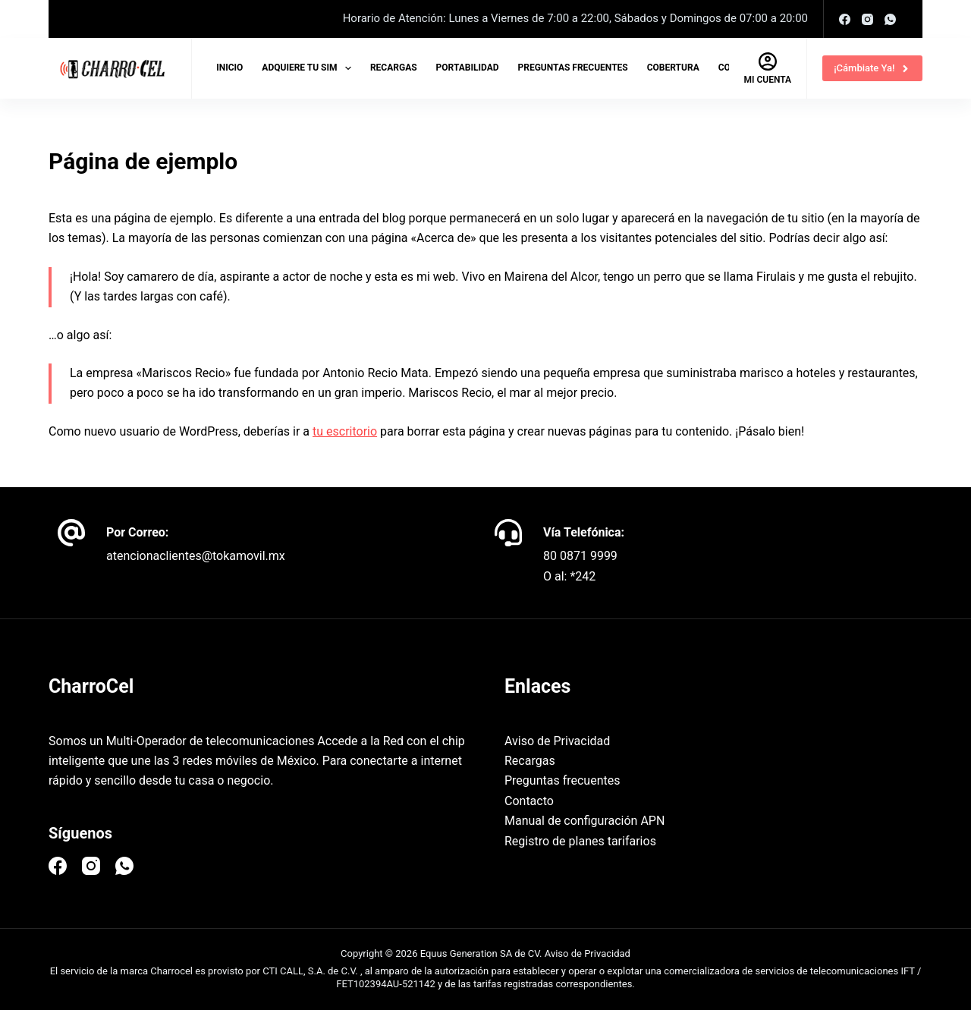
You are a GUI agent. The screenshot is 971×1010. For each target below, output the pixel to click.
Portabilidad (467, 67)
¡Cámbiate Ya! (872, 68)
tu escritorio (345, 431)
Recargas (393, 67)
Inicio (229, 67)
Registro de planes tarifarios (580, 841)
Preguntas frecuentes (573, 67)
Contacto (529, 801)
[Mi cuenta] (768, 68)
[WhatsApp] (890, 19)
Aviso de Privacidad (557, 741)
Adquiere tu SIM (309, 68)
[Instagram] (867, 19)
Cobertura (673, 67)
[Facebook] (844, 19)
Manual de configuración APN (584, 820)
